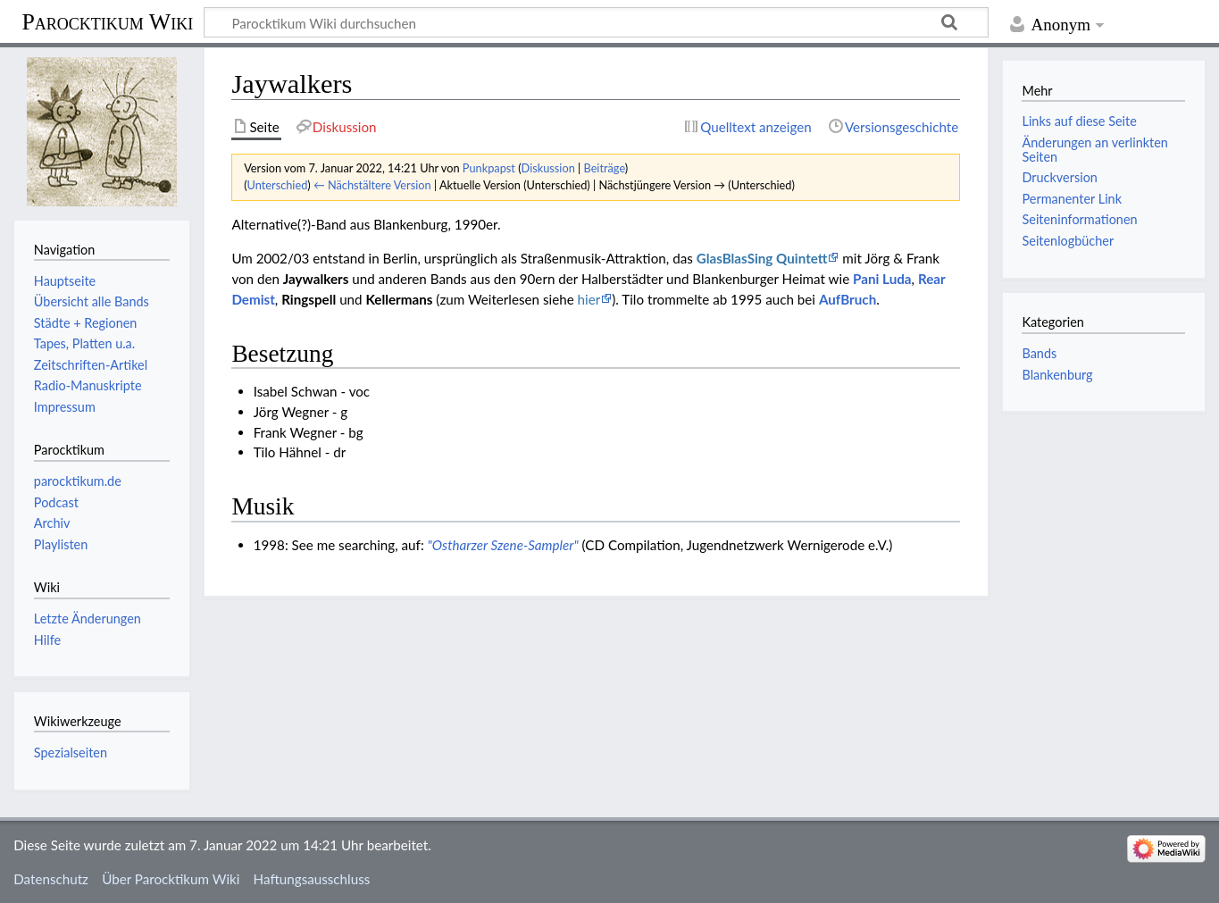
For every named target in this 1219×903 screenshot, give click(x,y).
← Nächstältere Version (372, 185)
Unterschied (277, 185)
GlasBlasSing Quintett (762, 258)
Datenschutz (50, 879)
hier (589, 299)
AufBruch (847, 299)
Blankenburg (1057, 374)
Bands (1039, 353)
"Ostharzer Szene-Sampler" (503, 545)
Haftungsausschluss (312, 879)
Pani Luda (882, 279)
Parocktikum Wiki (107, 20)
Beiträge (603, 168)
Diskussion (548, 168)
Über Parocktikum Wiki (170, 879)
